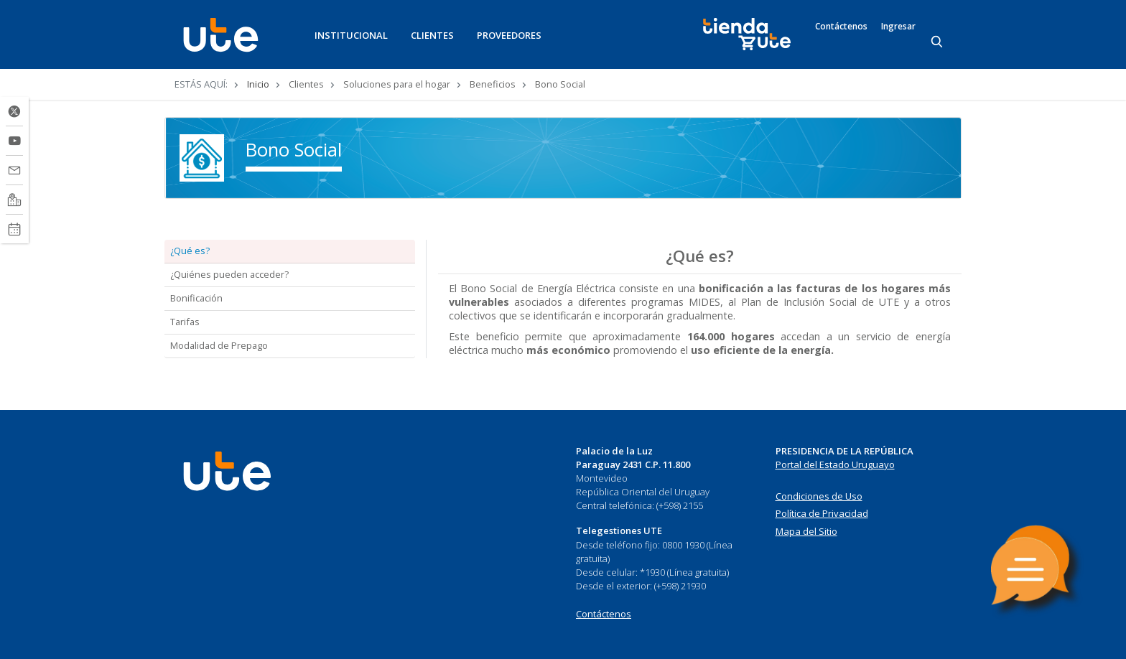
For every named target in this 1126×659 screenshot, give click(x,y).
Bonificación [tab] (196, 297)
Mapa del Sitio (806, 531)
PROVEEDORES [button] (509, 35)
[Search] (937, 42)
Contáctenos (841, 26)
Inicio (258, 84)
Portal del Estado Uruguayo (835, 464)
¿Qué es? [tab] (190, 250)
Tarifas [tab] (185, 321)
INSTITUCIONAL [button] (351, 35)
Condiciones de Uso (819, 496)
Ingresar (898, 26)
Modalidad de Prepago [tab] (219, 345)
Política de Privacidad (822, 513)
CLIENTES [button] (432, 35)
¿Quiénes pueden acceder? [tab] (229, 274)
